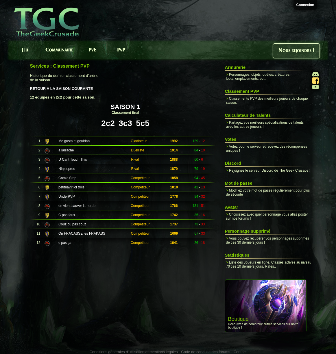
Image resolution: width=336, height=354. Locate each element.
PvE (92, 50)
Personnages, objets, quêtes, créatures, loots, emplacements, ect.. (258, 77)
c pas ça (64, 243)
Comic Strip (67, 178)
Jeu (25, 50)
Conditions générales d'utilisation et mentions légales (133, 352)
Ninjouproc (66, 169)
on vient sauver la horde (76, 206)
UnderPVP (66, 196)
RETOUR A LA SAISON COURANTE (61, 88)
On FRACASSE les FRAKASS (81, 233)
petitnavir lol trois (71, 187)
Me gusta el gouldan (74, 141)
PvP (121, 50)
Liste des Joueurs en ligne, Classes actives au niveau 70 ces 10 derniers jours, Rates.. (268, 264)
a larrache (66, 150)
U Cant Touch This (72, 159)
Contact (240, 352)
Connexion (305, 5)
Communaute (59, 50)
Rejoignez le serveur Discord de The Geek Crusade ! (269, 170)
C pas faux (66, 215)
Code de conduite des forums (205, 352)
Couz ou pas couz (72, 224)
